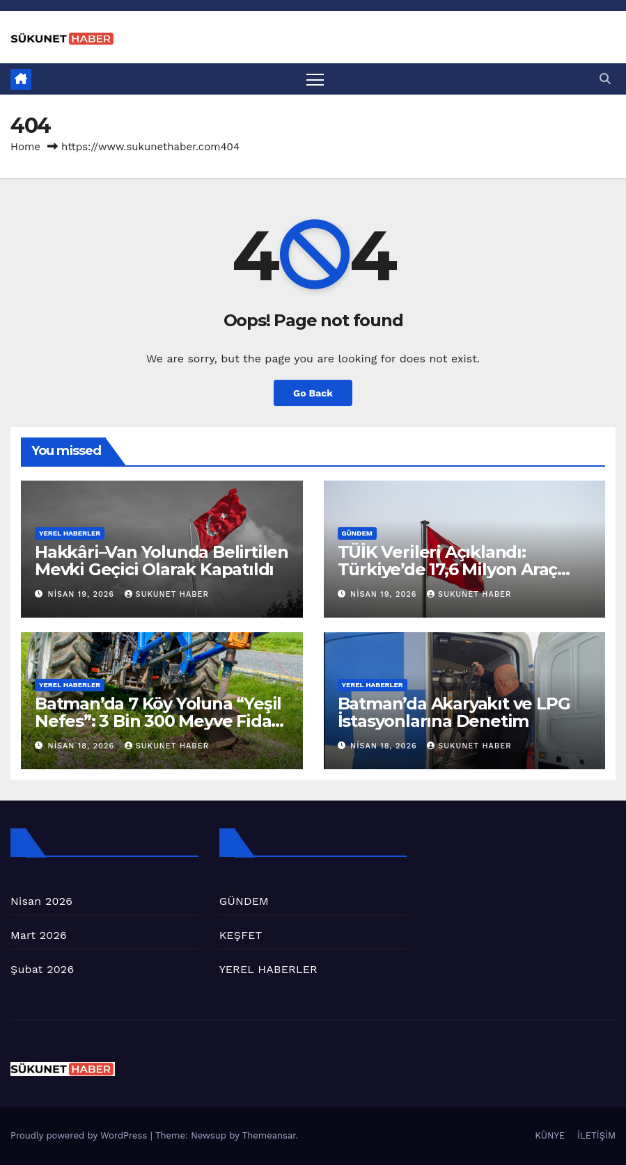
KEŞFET (241, 935)
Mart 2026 (38, 935)
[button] (605, 79)
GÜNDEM (357, 533)
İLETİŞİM (596, 1136)
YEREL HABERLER (69, 533)
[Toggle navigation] (316, 79)
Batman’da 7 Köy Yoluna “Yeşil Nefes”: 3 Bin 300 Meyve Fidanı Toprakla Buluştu (161, 720)
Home (25, 146)
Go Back (312, 393)
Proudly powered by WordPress (80, 1136)
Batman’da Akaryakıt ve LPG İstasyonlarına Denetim (454, 712)
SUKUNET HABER (167, 594)
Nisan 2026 (41, 901)
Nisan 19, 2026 (83, 594)
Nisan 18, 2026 (83, 745)
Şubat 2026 (42, 969)
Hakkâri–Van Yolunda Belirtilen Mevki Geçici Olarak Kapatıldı (161, 560)
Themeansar (269, 1136)
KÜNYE (550, 1136)
